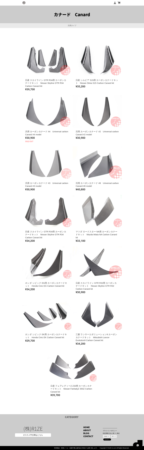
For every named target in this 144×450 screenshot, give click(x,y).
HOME (86, 427)
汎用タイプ (72, 25)
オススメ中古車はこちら (33, 435)
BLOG (86, 433)
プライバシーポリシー (110, 431)
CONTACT (88, 436)
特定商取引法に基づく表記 (111, 433)
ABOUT (87, 430)
